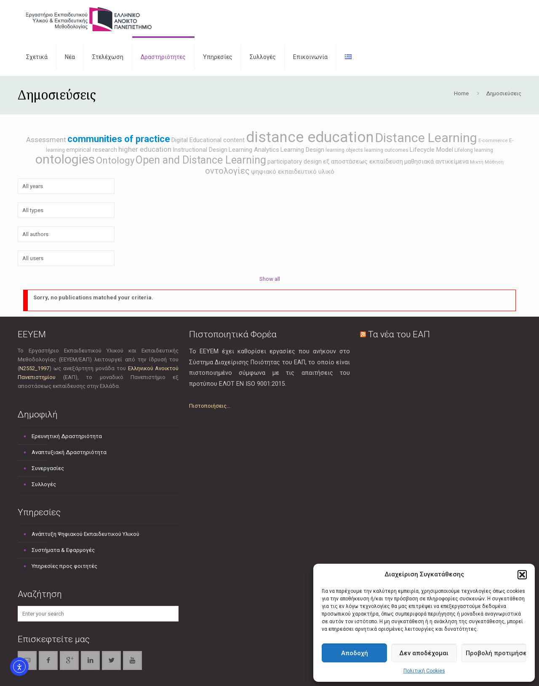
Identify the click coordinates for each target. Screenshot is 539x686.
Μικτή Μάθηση (487, 162)
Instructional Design (200, 149)
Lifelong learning (473, 150)
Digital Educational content (208, 140)
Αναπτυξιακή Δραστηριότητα (69, 452)
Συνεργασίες (48, 468)
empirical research (91, 149)
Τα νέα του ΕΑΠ (399, 334)
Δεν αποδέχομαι (423, 653)
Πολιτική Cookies (424, 671)
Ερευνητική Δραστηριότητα (67, 436)
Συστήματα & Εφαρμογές (63, 550)
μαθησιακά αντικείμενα (436, 161)
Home (461, 93)
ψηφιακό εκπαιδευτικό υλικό (292, 171)
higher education (144, 149)
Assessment (46, 139)
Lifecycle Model (431, 149)
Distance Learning (426, 137)
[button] (522, 574)
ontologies (65, 159)
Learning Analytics (254, 149)
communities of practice (118, 139)
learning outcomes (386, 150)
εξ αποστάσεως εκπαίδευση (363, 161)
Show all (269, 279)
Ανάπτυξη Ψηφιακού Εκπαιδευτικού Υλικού (85, 534)
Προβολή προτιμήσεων (496, 653)
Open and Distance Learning (201, 160)
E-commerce (493, 140)
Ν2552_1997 (34, 368)
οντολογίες (227, 171)
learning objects (344, 150)
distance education (310, 137)
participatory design (294, 161)
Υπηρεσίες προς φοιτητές (64, 566)
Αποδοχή (354, 653)
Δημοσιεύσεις (503, 93)
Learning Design (302, 149)
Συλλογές (44, 484)
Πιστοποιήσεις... (209, 406)
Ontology (115, 160)
